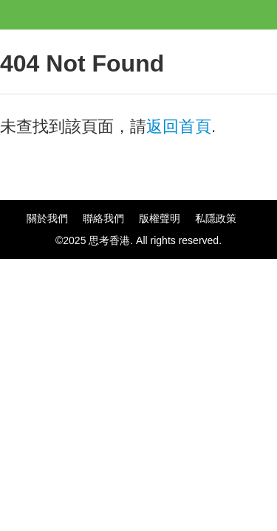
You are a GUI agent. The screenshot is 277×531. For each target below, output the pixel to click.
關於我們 (47, 218)
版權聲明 (159, 218)
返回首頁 (178, 126)
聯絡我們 (103, 218)
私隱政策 (215, 218)
